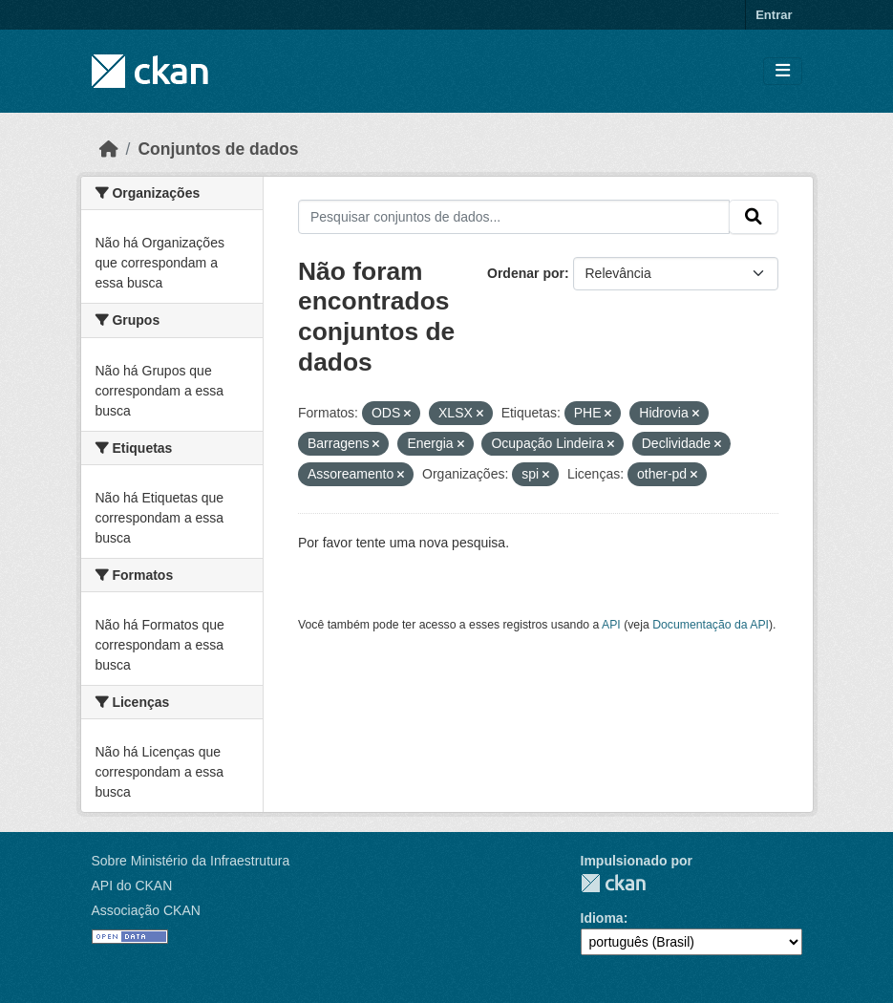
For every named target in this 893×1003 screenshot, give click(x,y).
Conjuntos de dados (218, 149)
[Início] (108, 149)
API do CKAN (132, 885)
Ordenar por (525, 273)
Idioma (602, 918)
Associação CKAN (146, 910)
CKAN (613, 883)
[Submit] (753, 217)
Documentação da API (710, 624)
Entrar (773, 15)
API (611, 624)
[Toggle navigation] (782, 71)
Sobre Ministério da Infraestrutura (191, 860)
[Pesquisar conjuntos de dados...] (514, 217)
